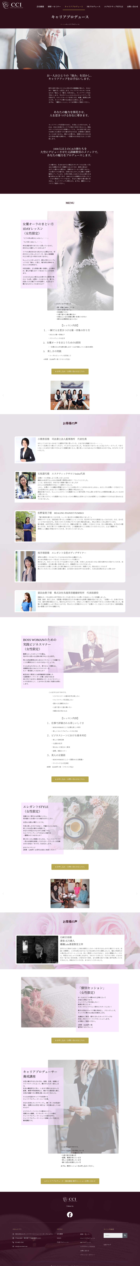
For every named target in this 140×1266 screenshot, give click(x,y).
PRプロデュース (93, 6)
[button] (70, 371)
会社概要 (40, 6)
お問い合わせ (132, 6)
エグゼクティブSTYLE (113, 6)
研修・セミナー (54, 6)
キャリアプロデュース (74, 6)
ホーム (63, 24)
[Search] (124, 1235)
